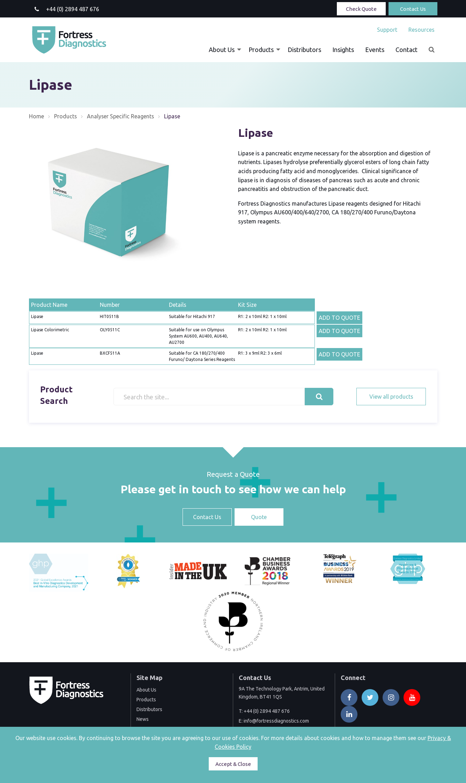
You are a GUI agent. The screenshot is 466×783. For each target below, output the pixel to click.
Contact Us (413, 9)
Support (387, 30)
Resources (421, 30)
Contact (406, 49)
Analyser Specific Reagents (121, 116)
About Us (222, 49)
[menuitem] (387, 29)
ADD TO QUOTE (339, 318)
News (142, 719)
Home (36, 116)
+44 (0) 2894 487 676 (267, 711)
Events (374, 49)
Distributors (304, 49)
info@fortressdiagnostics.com (276, 721)
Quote (259, 517)
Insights (343, 49)
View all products (391, 396)
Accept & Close (233, 764)
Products (261, 49)
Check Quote (361, 9)
